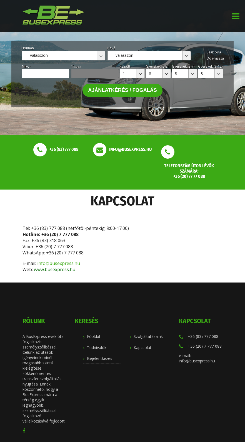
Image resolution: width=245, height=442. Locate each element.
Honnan (27, 48)
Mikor (26, 66)
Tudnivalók (96, 347)
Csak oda (213, 52)
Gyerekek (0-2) (157, 66)
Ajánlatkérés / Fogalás (122, 90)
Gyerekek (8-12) (210, 66)
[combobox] (63, 55)
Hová (111, 48)
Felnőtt (125, 66)
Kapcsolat (142, 347)
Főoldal (93, 336)
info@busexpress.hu (59, 263)
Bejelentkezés (99, 358)
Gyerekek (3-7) (183, 66)
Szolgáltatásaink (148, 336)
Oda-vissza (215, 58)
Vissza (76, 66)
